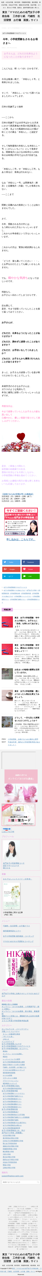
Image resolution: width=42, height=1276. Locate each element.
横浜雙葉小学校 (8, 1151)
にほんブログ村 (8, 832)
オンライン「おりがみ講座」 (13, 1054)
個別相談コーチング (10, 1083)
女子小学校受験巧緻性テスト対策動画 (16, 1117)
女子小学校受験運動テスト (12, 1104)
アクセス (24, 1219)
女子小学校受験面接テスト (12, 1107)
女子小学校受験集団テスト (12, 1099)
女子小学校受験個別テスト (12, 1101)
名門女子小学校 (31, 590)
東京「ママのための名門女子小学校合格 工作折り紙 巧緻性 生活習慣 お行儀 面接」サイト (21, 16)
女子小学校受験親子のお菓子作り (14, 1123)
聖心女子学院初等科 (10, 1143)
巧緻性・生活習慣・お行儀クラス (16, 926)
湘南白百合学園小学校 (10, 1146)
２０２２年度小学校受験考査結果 (15, 1021)
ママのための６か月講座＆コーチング (18, 941)
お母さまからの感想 (19, 1215)
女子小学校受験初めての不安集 (14, 1115)
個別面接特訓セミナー (12, 931)
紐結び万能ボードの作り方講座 (14, 1065)
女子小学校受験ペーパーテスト (14, 1093)
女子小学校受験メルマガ (11, 1044)
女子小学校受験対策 (10, 1109)
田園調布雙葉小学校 (10, 1149)
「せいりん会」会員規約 (23, 1208)
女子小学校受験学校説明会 (12, 1088)
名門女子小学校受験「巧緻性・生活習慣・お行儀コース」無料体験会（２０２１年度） (23, 1223)
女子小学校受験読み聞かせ (12, 1125)
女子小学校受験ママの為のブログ (15, 590)
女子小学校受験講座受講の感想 (14, 1062)
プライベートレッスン (10, 1081)
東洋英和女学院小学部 (10, 1138)
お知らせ (6, 1039)
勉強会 (5, 1051)
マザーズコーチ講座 (10, 1078)
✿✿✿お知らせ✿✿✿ (10, 1004)
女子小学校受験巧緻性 (10, 1120)
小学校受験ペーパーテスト (23, 596)
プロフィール (25, 1221)
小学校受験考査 (26, 593)
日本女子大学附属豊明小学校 (13, 1141)
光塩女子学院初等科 (10, 1162)
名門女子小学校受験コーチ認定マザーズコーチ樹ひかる (14, 863)
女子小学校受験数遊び (10, 1112)
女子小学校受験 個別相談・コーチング (18, 936)
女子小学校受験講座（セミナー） (15, 1049)
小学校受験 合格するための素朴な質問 (23, 739)
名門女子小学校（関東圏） (12, 1133)
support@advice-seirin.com (12, 1176)
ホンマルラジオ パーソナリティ (15, 1029)
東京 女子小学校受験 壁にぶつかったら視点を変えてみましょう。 (27, 694)
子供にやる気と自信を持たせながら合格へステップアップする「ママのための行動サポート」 (23, 1232)
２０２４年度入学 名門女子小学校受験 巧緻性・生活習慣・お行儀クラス (23, 1247)
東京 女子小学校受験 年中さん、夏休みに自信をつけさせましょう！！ (27, 648)
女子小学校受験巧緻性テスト (13, 1096)
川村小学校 (7, 1154)
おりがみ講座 (7, 1075)
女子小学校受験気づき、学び (13, 1130)
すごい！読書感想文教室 (11, 1034)
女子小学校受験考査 (10, 1091)
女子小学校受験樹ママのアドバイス (15, 587)
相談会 (5, 1056)
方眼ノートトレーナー (11, 1031)
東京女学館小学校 (9, 1157)
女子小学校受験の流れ (11, 1086)
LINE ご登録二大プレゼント (18, 1206)
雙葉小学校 (7, 1165)
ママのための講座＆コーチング (14, 1070)
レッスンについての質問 (11, 1059)
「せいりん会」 (8, 1036)
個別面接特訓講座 (9, 1073)
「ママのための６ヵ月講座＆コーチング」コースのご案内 (23, 1211)
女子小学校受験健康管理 (11, 1128)
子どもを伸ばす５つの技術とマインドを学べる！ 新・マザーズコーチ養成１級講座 (23, 1228)
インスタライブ (8, 1041)
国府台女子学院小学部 (10, 1159)
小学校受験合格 (15, 593)
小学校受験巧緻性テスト (18, 599)
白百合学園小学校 (9, 1135)
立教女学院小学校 (9, 1168)
